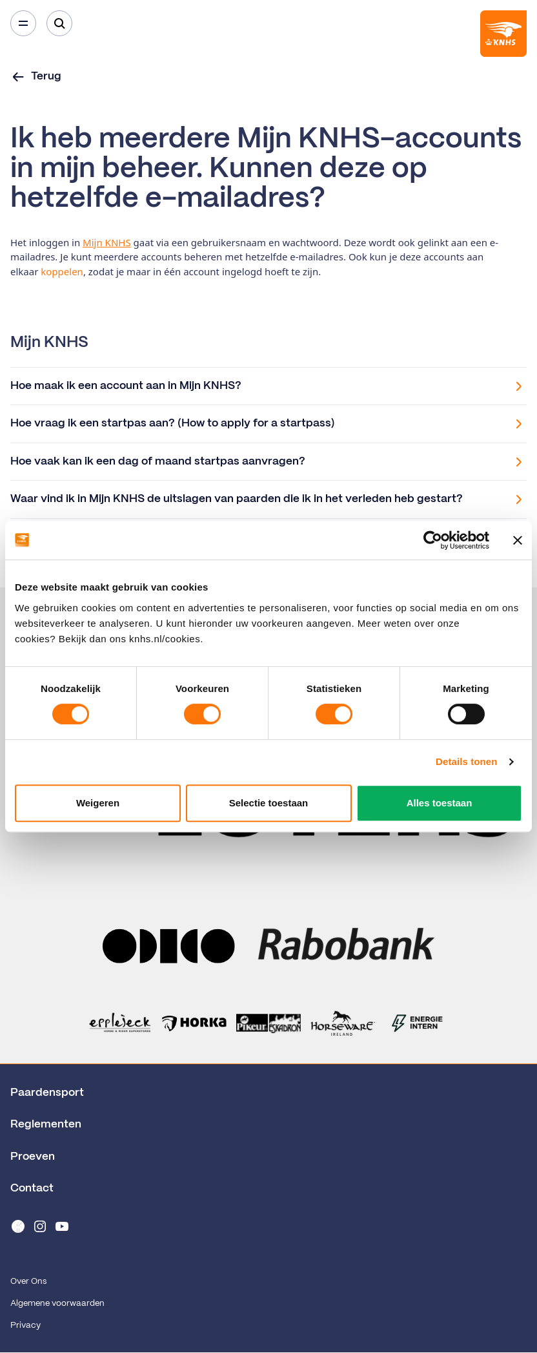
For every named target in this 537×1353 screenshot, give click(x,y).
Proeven (32, 1156)
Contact (32, 1188)
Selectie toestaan (269, 802)
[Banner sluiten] (517, 540)
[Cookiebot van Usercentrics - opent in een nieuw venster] (432, 540)
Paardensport (47, 1092)
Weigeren (97, 802)
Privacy (25, 1325)
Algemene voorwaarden (57, 1303)
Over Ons (28, 1281)
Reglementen (45, 1124)
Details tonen (466, 761)
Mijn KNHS (107, 242)
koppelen (62, 271)
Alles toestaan (439, 802)
